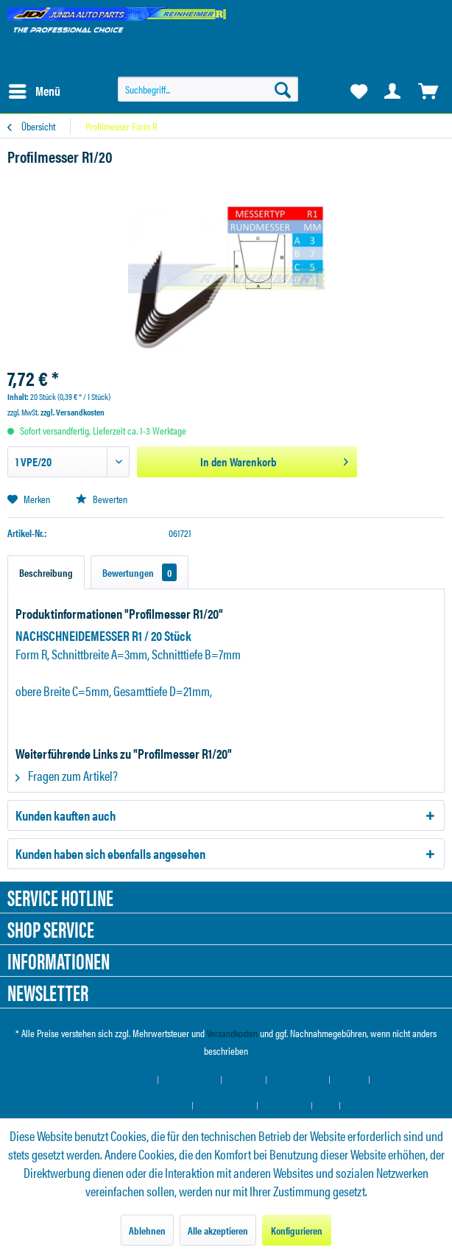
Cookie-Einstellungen (115, 1080)
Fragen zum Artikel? (66, 775)
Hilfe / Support (298, 1080)
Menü (34, 89)
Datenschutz (285, 1105)
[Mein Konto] (393, 91)
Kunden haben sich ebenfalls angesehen (110, 853)
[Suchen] (282, 89)
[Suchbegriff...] (208, 89)
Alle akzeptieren (218, 1230)
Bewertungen (139, 572)
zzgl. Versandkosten (72, 411)
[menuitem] (34, 91)
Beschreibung (46, 572)
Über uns (244, 1080)
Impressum (366, 1105)
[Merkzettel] (357, 91)
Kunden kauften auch (65, 815)
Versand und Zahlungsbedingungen (126, 1105)
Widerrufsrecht (225, 1105)
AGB (326, 1105)
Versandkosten (232, 1032)
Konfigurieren (296, 1230)
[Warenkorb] (428, 91)
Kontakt (349, 1080)
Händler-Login (190, 1080)
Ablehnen (147, 1230)
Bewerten (101, 498)
